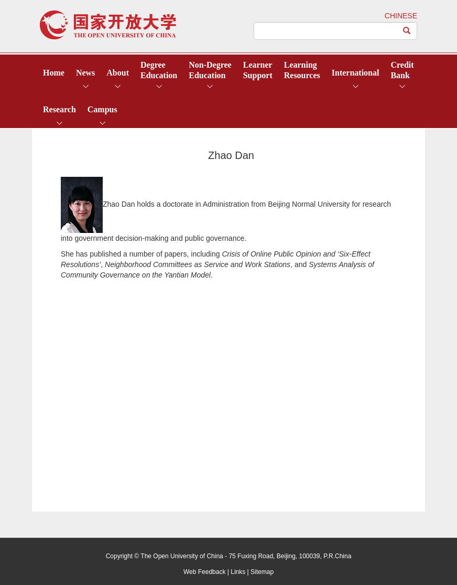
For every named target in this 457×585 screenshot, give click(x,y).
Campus (102, 109)
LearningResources (302, 70)
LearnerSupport (258, 70)
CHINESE (401, 16)
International (355, 72)
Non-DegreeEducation (210, 70)
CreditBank (402, 70)
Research (59, 109)
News (85, 72)
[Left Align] (407, 31)
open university (108, 24)
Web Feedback (204, 572)
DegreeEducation (158, 70)
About (117, 72)
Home (53, 72)
